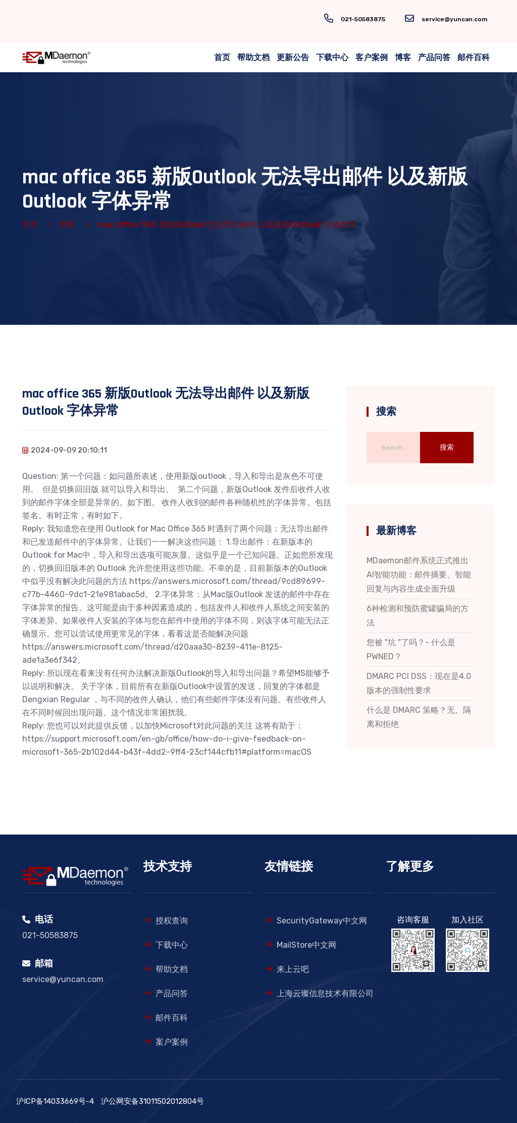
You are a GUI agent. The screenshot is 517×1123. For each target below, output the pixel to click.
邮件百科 (473, 57)
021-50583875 (363, 19)
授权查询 (172, 920)
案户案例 (172, 1042)
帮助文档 (253, 57)
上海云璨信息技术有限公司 (325, 993)
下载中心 (332, 57)
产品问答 (434, 57)
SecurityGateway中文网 (322, 920)
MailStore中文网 (306, 945)
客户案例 (371, 57)
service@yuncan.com (454, 19)
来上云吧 (293, 969)
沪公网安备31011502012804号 (152, 1101)
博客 (403, 57)
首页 (222, 57)
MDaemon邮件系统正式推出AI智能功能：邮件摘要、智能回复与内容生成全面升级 (419, 575)
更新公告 (293, 57)
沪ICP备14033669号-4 (55, 1101)
